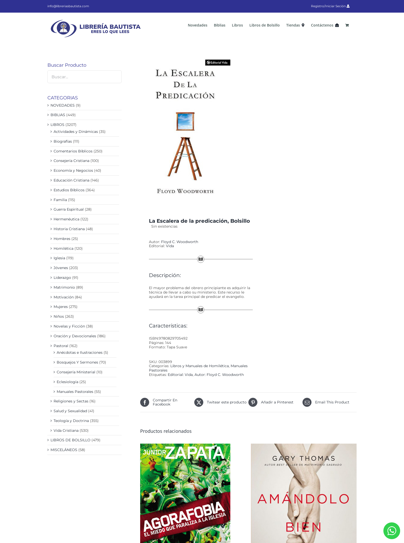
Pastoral (61, 345)
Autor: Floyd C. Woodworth (219, 374)
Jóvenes (61, 267)
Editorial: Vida (180, 374)
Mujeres (61, 306)
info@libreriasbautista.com (68, 6)
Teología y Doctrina (71, 420)
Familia (60, 199)
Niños (59, 316)
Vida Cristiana (66, 430)
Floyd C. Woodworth (179, 241)
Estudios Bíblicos (69, 190)
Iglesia (59, 258)
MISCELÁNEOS (63, 449)
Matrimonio (64, 287)
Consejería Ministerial (76, 372)
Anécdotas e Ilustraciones (80, 352)
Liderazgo (62, 277)
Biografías (63, 141)
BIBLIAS (57, 115)
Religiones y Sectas (71, 401)
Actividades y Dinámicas (76, 131)
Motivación (64, 297)
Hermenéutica (66, 219)
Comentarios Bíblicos (73, 151)
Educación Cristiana (71, 180)
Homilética (63, 248)
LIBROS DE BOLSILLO (70, 440)
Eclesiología (67, 382)
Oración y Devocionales (75, 336)
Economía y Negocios (73, 170)
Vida (170, 246)
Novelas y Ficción (69, 326)
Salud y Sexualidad (70, 411)
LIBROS (57, 124)
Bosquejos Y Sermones (77, 362)
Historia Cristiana (69, 229)
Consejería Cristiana (71, 160)
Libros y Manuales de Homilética (199, 366)
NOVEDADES (62, 105)
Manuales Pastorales (75, 391)
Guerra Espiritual (69, 209)
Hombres (62, 238)
